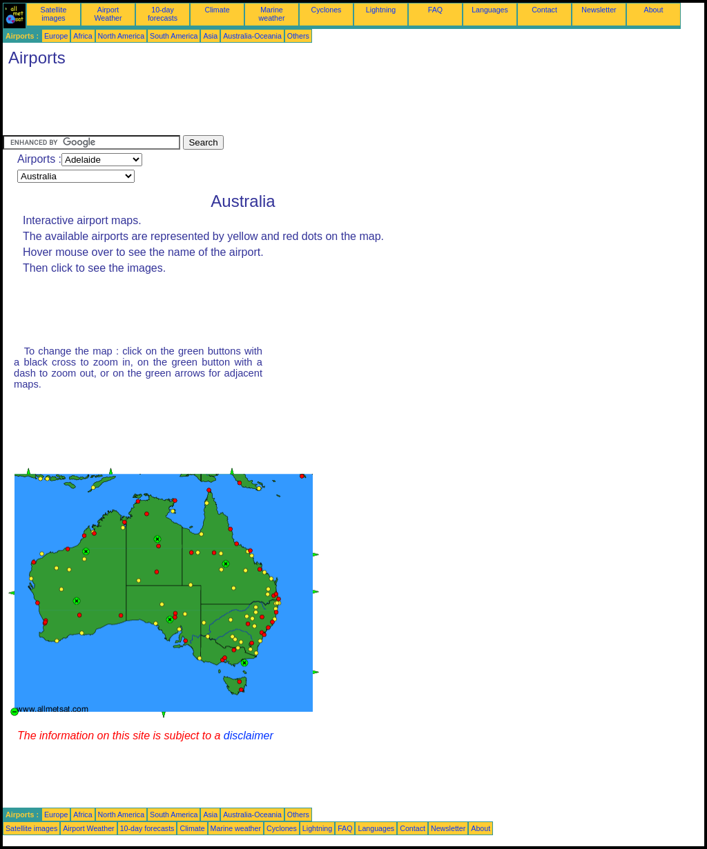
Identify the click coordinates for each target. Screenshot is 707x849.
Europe (56, 36)
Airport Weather (108, 14)
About (654, 10)
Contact (544, 10)
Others (298, 36)
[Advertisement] (254, 104)
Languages (490, 10)
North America (121, 36)
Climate (216, 10)
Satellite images (54, 14)
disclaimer (248, 735)
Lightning (381, 10)
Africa (82, 36)
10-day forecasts (162, 14)
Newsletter (598, 10)
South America (173, 36)
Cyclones (326, 10)
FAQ (435, 10)
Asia (210, 36)
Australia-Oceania (252, 36)
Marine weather (272, 14)
